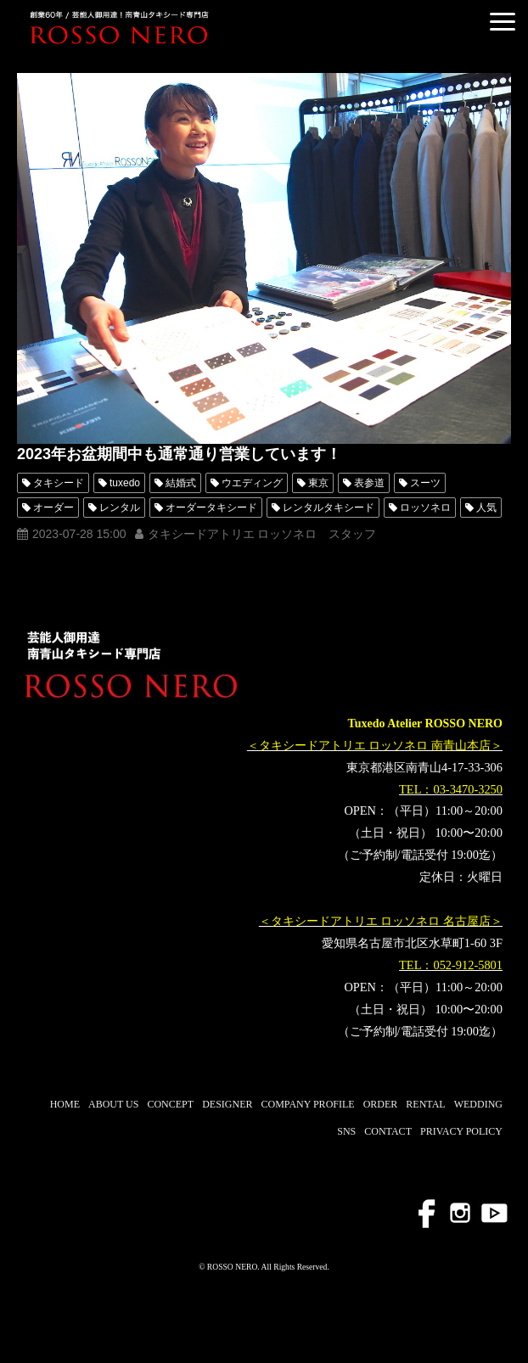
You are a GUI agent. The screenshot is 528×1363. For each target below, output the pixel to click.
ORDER (380, 1104)
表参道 (369, 483)
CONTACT (388, 1131)
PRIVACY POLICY (461, 1131)
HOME (65, 1104)
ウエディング (252, 483)
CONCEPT (170, 1104)
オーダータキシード (211, 507)
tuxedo (125, 483)
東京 (318, 483)
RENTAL (425, 1104)
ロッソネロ (425, 507)
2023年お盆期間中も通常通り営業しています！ (179, 454)
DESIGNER (227, 1104)
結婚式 (181, 483)
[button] (502, 21)
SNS (346, 1131)
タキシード (58, 483)
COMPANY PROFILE (307, 1104)
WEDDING (478, 1104)
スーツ (425, 483)
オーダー (53, 507)
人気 (486, 507)
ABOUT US (113, 1104)
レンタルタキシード (328, 507)
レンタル (119, 507)
